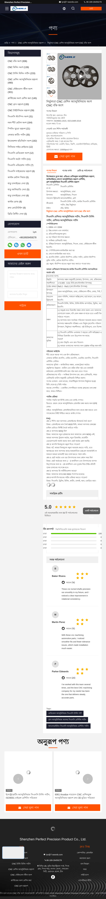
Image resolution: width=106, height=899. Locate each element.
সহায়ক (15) (70, 628)
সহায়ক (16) (70, 582)
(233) (21, 73)
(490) (23, 81)
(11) (19, 159)
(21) (19, 128)
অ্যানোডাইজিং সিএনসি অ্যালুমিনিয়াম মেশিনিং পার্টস (68, 726)
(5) (18, 177)
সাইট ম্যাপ (85, 875)
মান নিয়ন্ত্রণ (85, 864)
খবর (85, 869)
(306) (17, 61)
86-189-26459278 (93, 2)
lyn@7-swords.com (68, 2)
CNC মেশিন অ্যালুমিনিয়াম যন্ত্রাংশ (31, 43)
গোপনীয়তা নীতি (84, 880)
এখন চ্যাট (22, 253)
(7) (20, 165)
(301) (20, 90)
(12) (20, 147)
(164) (20, 122)
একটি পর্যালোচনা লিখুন (91, 512)
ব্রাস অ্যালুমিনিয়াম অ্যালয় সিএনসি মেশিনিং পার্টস (67, 719)
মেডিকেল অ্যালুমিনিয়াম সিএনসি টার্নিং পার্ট (65, 713)
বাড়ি (6, 43)
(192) (22, 141)
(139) (18, 67)
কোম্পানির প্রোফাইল (85, 853)
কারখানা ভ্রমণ (85, 858)
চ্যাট (91, 8)
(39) (21, 110)
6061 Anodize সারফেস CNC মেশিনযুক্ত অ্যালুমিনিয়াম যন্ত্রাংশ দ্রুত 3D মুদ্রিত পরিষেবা (75, 796)
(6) (21, 171)
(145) (22, 98)
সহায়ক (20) (70, 678)
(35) (19, 135)
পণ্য (12, 43)
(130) (18, 104)
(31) (20, 116)
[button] (51, 96)
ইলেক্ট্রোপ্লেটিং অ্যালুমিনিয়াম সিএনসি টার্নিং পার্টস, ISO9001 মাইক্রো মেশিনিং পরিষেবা (28, 796)
